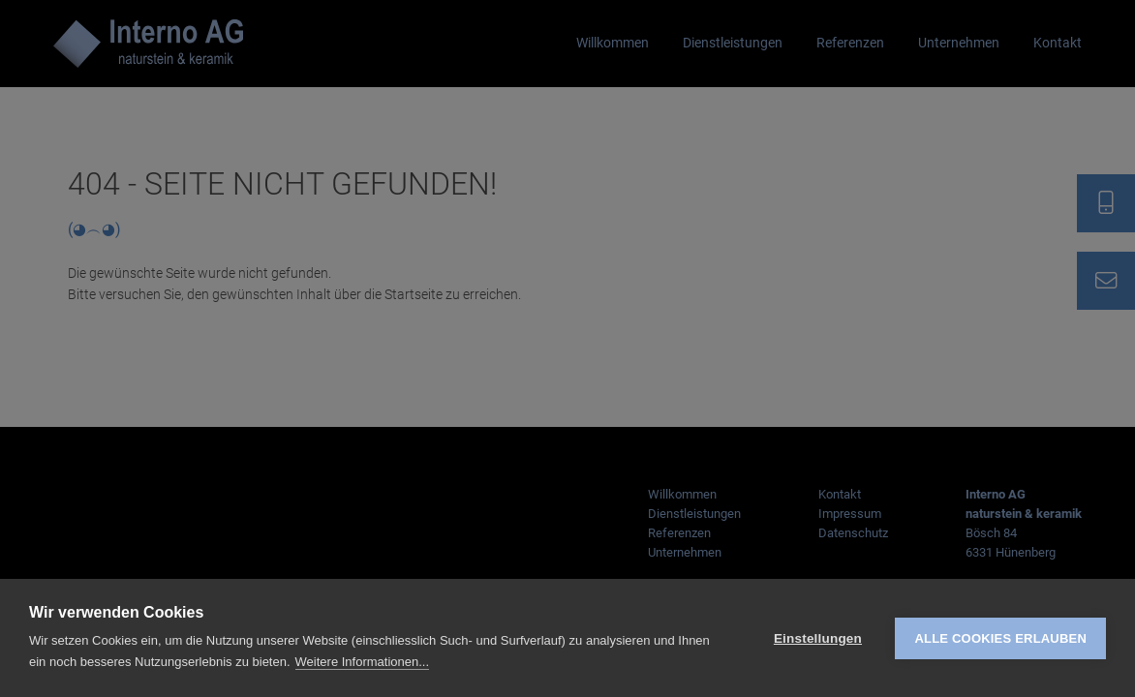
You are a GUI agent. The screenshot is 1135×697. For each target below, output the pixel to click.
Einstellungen (818, 638)
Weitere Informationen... (362, 661)
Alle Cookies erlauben (1000, 638)
